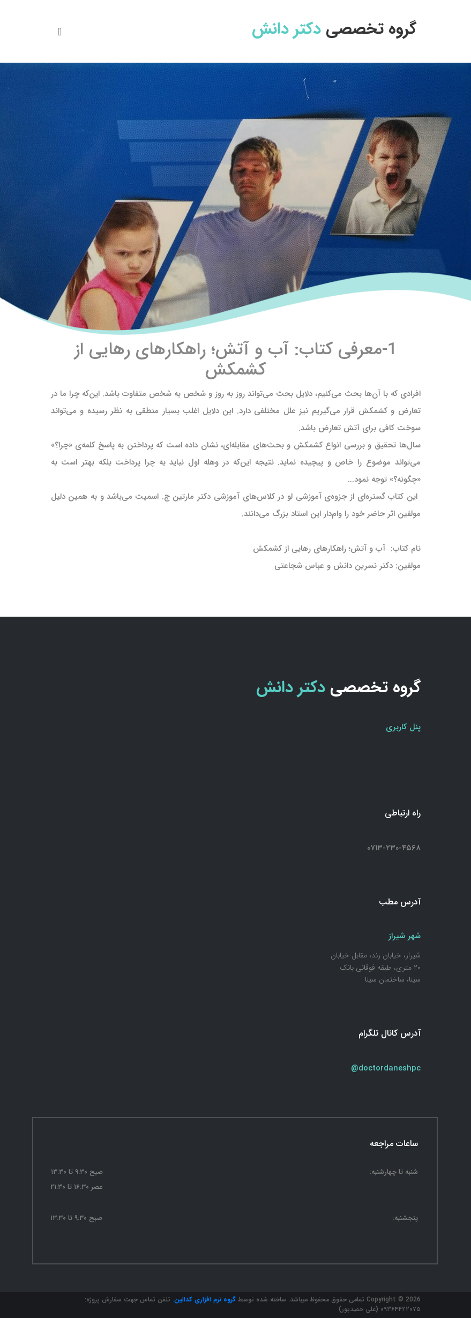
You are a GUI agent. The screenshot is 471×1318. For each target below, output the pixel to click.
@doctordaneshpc (386, 1068)
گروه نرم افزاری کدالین (205, 1299)
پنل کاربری (403, 727)
